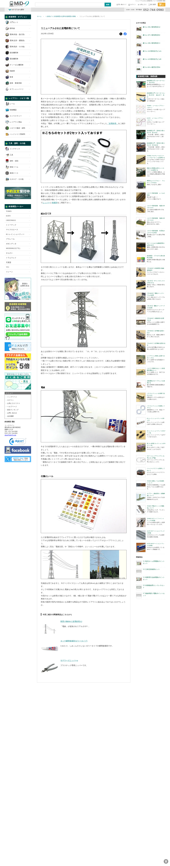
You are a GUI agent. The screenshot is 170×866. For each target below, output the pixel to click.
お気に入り (142, 4)
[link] (17, 442)
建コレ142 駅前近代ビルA (152, 51)
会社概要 (10, 416)
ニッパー (46, 203)
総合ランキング (13, 410)
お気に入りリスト (13, 403)
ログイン (132, 4)
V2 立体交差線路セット (151, 569)
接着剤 (54, 203)
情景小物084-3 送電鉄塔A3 (71, 621)
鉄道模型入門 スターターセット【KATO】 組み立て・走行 (156, 95)
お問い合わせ (12, 413)
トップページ (12, 397)
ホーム (39, 16)
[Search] (70, 4)
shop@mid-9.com (10, 435)
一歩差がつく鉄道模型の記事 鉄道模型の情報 (60, 16)
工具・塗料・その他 (17, 143)
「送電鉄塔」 (112, 123)
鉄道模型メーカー (16, 206)
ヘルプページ (12, 406)
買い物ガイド (121, 4)
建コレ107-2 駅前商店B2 (151, 35)
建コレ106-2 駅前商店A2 (151, 27)
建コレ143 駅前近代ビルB (152, 59)
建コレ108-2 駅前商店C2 (151, 43)
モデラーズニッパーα (69, 660)
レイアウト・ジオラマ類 (19, 98)
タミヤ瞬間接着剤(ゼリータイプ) (73, 641)
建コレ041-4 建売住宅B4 (151, 67)
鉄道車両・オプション (18, 17)
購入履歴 (152, 4)
